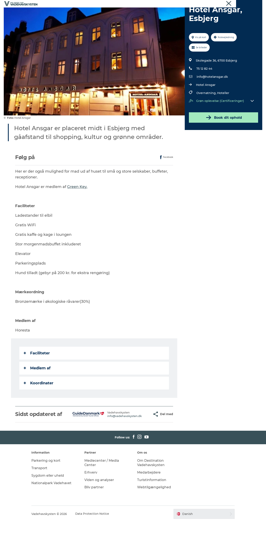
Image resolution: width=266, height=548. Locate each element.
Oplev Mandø (144, 13)
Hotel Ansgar (205, 104)
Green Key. (77, 206)
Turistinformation (152, 506)
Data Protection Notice (96, 540)
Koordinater (39, 403)
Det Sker (201, 13)
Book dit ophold (223, 137)
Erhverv (230, 3)
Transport (43, 494)
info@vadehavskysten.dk (114, 438)
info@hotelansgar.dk (212, 96)
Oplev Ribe (67, 13)
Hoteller (223, 113)
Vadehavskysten (211, 3)
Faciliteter (37, 373)
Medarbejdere (149, 498)
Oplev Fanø (119, 13)
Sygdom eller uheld (51, 501)
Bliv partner (96, 513)
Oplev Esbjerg (93, 13)
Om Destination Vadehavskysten (151, 488)
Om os (243, 3)
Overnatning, (206, 113)
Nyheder (256, 3)
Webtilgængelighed (154, 513)
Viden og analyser (101, 506)
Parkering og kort (50, 486)
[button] (140, 437)
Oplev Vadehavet (174, 13)
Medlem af (37, 388)
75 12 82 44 (204, 88)
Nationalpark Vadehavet (55, 509)
